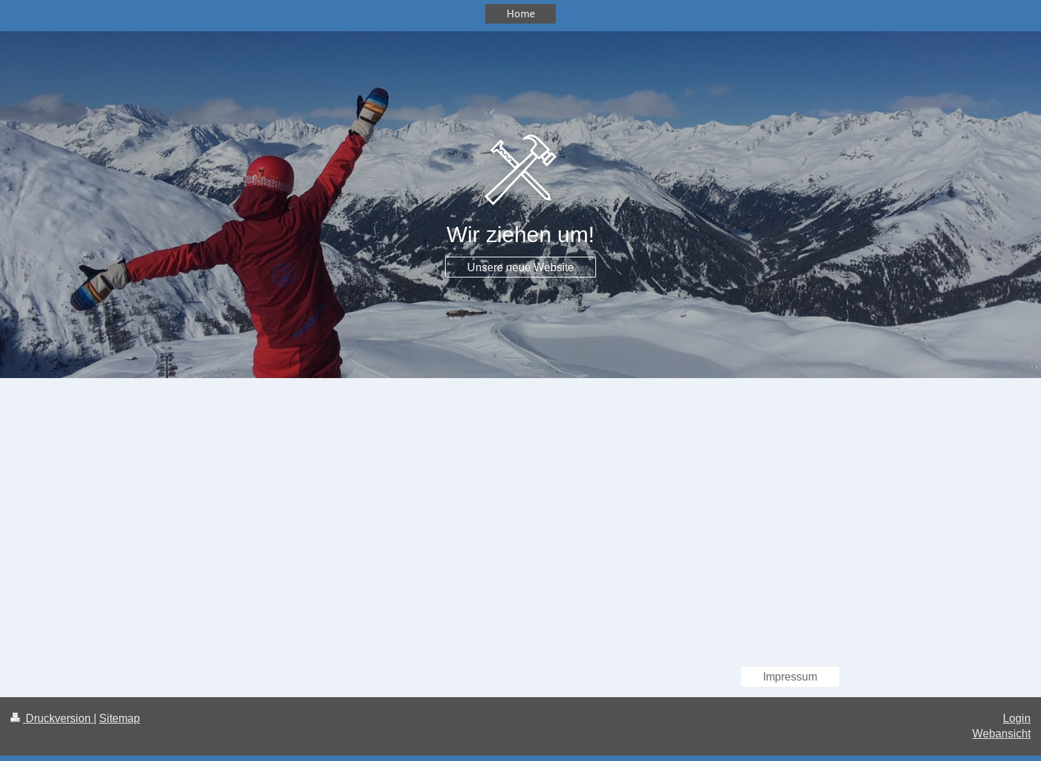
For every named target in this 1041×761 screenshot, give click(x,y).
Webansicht (1001, 733)
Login (1017, 718)
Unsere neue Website (520, 267)
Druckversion (52, 718)
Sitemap (119, 718)
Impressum (790, 676)
